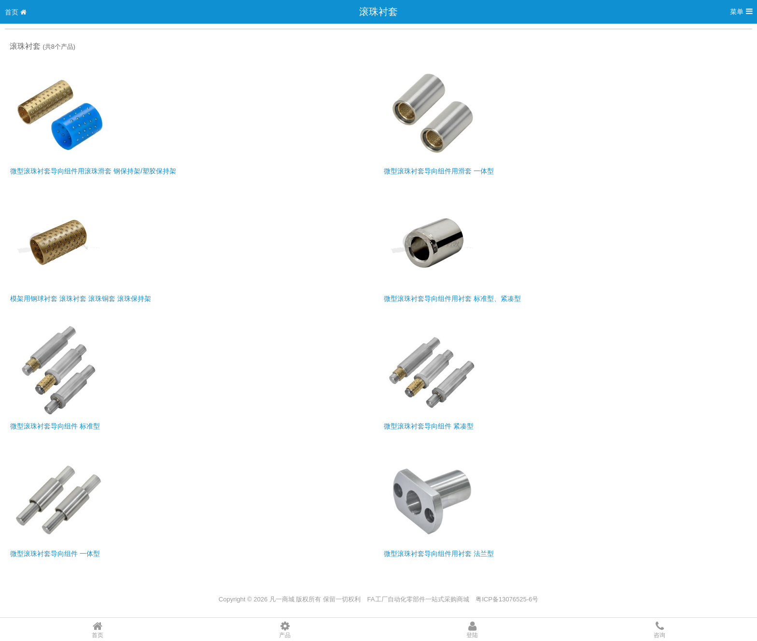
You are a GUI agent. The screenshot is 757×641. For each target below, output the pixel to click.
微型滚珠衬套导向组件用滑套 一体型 (439, 171)
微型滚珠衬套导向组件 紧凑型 (429, 426)
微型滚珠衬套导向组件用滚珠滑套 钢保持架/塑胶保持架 (93, 171)
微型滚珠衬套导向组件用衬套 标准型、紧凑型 (452, 298)
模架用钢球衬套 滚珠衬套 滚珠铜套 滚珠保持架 (80, 298)
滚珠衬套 (378, 11)
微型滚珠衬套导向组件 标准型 (55, 426)
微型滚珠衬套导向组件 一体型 (55, 553)
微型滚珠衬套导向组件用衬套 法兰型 (439, 553)
